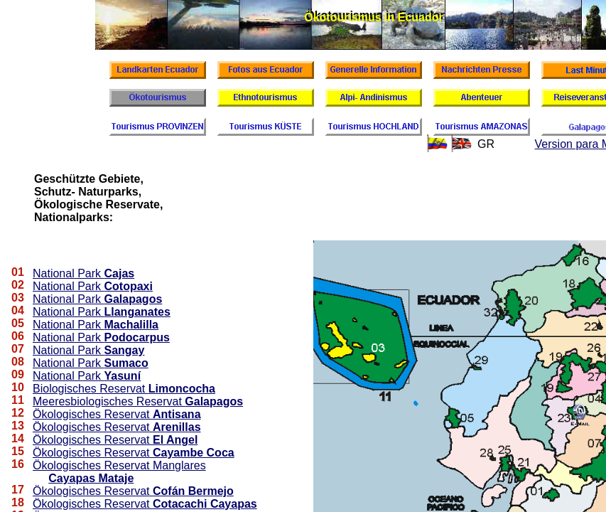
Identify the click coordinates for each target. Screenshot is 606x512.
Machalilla (131, 325)
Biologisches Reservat (90, 389)
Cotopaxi (128, 286)
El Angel (175, 440)
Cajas (119, 273)
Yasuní (122, 376)
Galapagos (133, 299)
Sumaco (126, 363)
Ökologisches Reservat (93, 414)
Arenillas (177, 427)
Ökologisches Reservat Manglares (119, 465)
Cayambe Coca (193, 453)
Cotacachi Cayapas (205, 504)
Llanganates (137, 312)
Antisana (177, 414)
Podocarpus (137, 337)
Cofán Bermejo (193, 491)
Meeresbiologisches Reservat (109, 401)
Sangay (124, 350)
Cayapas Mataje (91, 478)
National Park (68, 273)
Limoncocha (181, 389)
